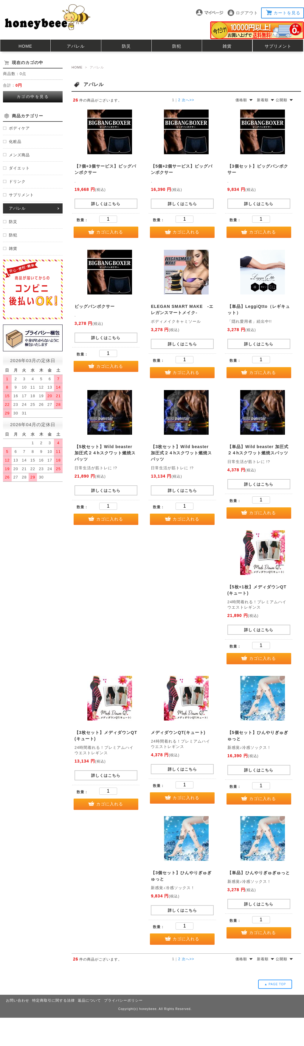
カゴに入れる (109, 232)
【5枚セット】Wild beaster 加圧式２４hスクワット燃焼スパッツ (105, 453)
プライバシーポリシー (123, 1000)
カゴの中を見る (33, 96)
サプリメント (278, 46)
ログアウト (247, 12)
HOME (25, 46)
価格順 (241, 100)
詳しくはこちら (105, 204)
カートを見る (287, 12)
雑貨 (227, 46)
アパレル (76, 46)
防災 (126, 46)
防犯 (176, 46)
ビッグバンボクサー (95, 306)
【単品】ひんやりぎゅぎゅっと (258, 872)
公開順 (281, 100)
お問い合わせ (17, 1000)
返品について (89, 1000)
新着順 (263, 100)
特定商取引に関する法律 (53, 1000)
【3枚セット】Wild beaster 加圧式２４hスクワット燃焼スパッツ (181, 453)
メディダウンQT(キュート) (178, 732)
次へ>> (188, 100)
